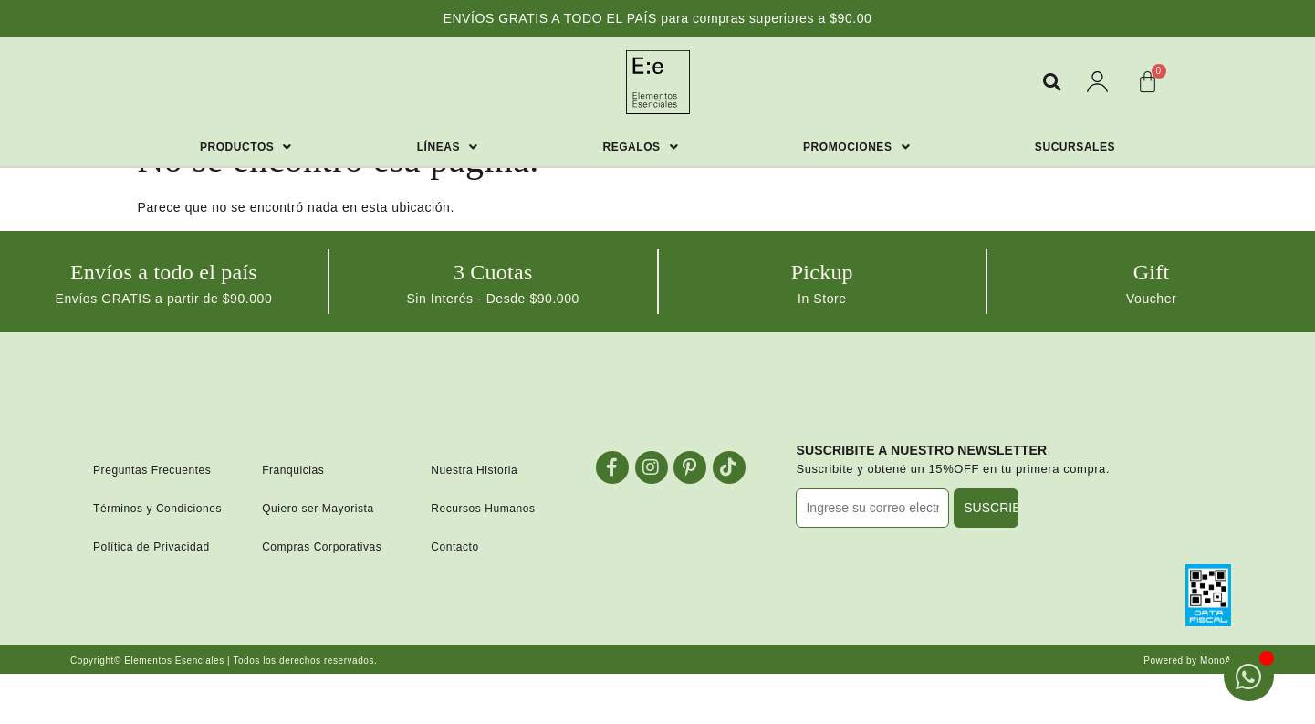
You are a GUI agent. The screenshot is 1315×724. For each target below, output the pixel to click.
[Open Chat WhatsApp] (1249, 676)
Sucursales (1075, 147)
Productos (246, 147)
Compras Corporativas (321, 546)
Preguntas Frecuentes (152, 470)
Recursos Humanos (483, 508)
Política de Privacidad (151, 546)
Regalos (640, 147)
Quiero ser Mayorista (318, 508)
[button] (1052, 82)
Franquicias (293, 470)
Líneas (447, 147)
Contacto (455, 546)
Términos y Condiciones (157, 508)
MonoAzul (1222, 661)
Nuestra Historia (474, 470)
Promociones (856, 147)
